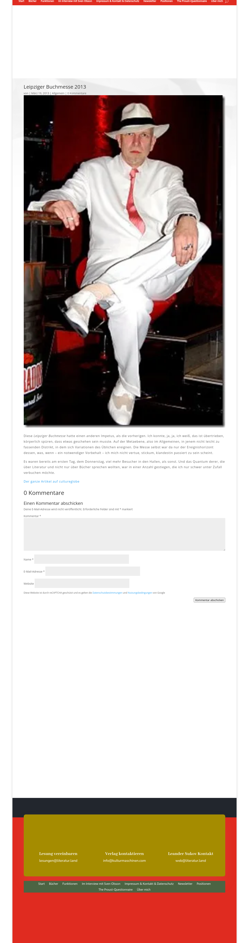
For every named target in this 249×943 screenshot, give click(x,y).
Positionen (204, 884)
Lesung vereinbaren (58, 854)
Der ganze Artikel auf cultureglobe (52, 481)
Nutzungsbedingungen (140, 592)
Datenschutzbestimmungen (107, 592)
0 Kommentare (76, 93)
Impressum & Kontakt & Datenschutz (149, 884)
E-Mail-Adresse (34, 571)
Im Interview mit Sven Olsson (101, 884)
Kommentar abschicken (209, 600)
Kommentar (32, 516)
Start (41, 884)
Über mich (144, 889)
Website (29, 583)
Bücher (53, 884)
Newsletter (185, 884)
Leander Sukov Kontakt (190, 854)
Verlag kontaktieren (124, 854)
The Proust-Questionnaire (116, 889)
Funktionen (70, 884)
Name (29, 559)
